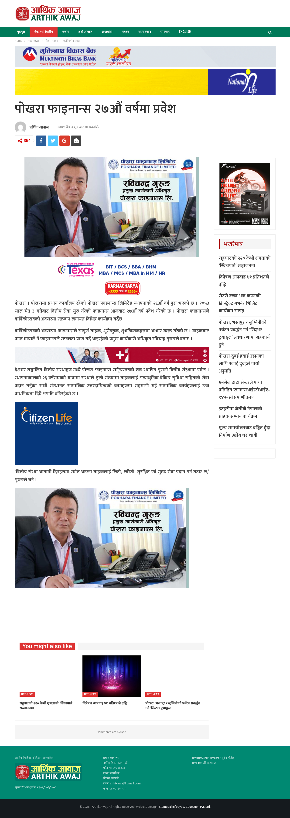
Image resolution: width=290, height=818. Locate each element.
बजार (65, 32)
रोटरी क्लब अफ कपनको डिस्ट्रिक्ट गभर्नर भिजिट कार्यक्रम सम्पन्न (240, 303)
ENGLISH (185, 32)
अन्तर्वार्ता (107, 32)
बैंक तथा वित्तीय (43, 32)
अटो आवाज (85, 32)
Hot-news (27, 694)
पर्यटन (125, 32)
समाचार (165, 32)
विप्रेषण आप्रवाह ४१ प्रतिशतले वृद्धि (244, 281)
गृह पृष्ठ (21, 32)
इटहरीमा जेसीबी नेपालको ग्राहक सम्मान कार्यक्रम (240, 412)
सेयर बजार (144, 32)
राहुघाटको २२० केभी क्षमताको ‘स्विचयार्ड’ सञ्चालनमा (245, 262)
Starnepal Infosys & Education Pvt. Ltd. (185, 806)
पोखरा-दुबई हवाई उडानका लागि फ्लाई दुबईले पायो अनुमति (241, 363)
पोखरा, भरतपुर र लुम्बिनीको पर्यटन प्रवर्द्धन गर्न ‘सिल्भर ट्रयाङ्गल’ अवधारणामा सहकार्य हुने (244, 333)
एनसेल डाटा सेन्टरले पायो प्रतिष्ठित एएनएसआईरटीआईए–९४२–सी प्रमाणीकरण (244, 390)
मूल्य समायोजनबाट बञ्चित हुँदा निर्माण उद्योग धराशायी (244, 431)
